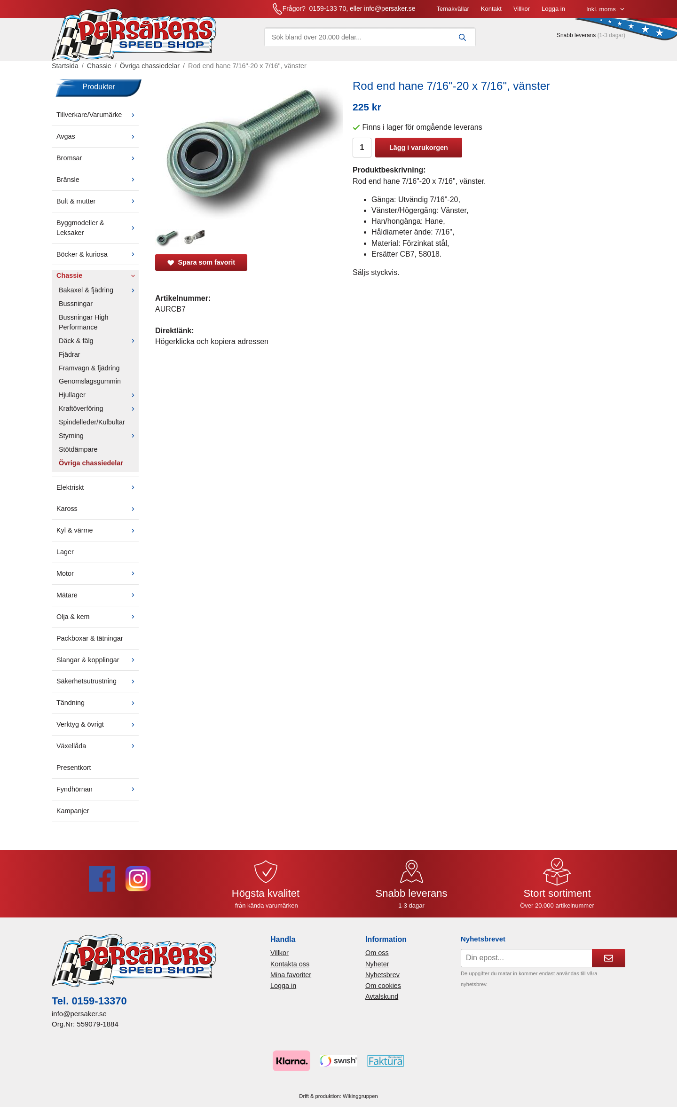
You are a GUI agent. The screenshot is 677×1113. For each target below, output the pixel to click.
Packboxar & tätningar (89, 638)
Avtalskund (381, 996)
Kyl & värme (97, 530)
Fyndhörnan (97, 789)
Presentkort (73, 767)
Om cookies (383, 985)
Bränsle (97, 179)
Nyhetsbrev (382, 975)
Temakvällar (452, 8)
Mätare (97, 595)
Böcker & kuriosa (97, 254)
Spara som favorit (201, 262)
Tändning (97, 702)
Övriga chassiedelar (91, 463)
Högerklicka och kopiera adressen (211, 341)
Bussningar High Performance (84, 322)
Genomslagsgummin (90, 381)
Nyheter (377, 964)
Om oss (377, 952)
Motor (97, 573)
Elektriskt (97, 487)
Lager (65, 552)
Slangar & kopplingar (97, 660)
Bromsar (97, 158)
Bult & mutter (97, 201)
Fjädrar (69, 354)
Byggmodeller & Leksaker (97, 227)
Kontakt (491, 8)
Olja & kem (97, 616)
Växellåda (97, 746)
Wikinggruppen (360, 1096)
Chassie (97, 275)
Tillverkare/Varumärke (97, 114)
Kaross (97, 508)
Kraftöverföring (99, 408)
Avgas (97, 136)
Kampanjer (72, 811)
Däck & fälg (99, 341)
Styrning (99, 435)
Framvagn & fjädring (89, 368)
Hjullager (99, 395)
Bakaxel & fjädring (99, 290)
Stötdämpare (78, 449)
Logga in (553, 8)
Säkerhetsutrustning (97, 681)
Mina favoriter (290, 975)
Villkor (521, 8)
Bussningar (76, 303)
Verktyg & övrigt (97, 724)
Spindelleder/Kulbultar (92, 422)
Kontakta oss (289, 964)
